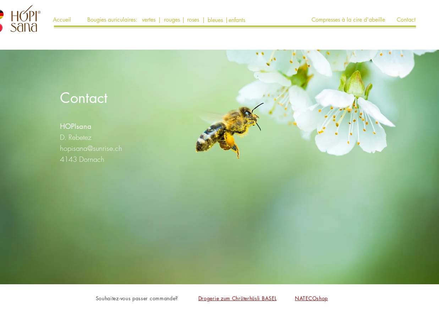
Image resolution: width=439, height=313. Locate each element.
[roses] (193, 20)
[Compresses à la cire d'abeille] (348, 20)
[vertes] (149, 20)
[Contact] (406, 20)
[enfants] (236, 20)
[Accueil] (62, 20)
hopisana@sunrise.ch (91, 148)
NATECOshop (311, 298)
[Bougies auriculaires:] (112, 20)
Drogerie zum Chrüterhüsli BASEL (237, 298)
